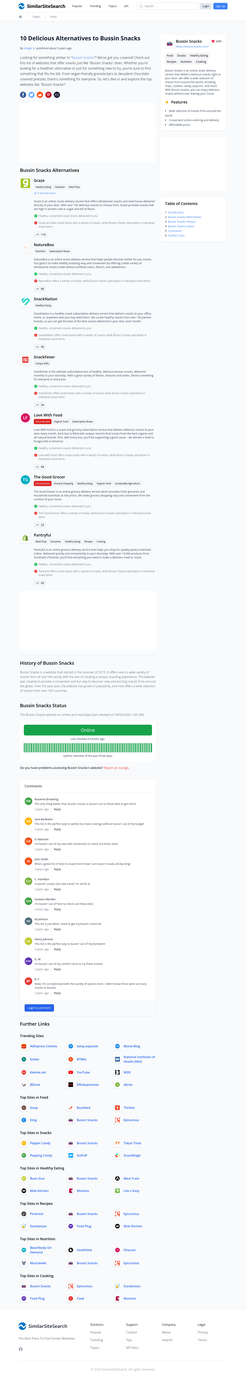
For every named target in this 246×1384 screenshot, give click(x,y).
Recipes (88, 541)
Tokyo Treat (132, 1143)
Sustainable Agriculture (127, 483)
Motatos (83, 1191)
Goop (34, 1108)
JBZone (35, 1085)
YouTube (83, 1072)
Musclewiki (38, 1263)
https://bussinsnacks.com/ (192, 46)
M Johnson (41, 919)
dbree (128, 1085)
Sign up (220, 6)
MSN (127, 1072)
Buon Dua (37, 1178)
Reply (57, 809)
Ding (33, 1120)
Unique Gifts (42, 363)
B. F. (37, 979)
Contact (131, 1332)
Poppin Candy (40, 1143)
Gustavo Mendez (45, 899)
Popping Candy (41, 1155)
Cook (80, 1298)
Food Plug (84, 1226)
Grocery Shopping (63, 483)
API (126, 6)
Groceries (56, 541)
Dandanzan (38, 1226)
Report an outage (116, 768)
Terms (202, 1340)
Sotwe (34, 1059)
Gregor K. (30, 48)
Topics (113, 6)
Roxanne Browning (46, 799)
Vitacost (129, 1250)
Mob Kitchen (39, 1191)
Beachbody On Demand (41, 1250)
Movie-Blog (132, 1046)
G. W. (38, 959)
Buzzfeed (83, 1108)
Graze (39, 180)
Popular (77, 6)
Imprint (167, 1340)
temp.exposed (87, 1046)
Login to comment (39, 1008)
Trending (95, 6)
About (166, 1332)
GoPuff (82, 1155)
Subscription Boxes (59, 251)
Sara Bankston (44, 819)
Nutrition (60, 187)
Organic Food (61, 421)
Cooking (101, 541)
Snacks (181, 55)
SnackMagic (132, 1155)
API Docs (132, 1348)
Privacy (203, 1332)
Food (53, 16)
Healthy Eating (43, 187)
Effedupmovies (88, 1085)
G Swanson (41, 839)
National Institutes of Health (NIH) (139, 1059)
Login (205, 6)
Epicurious (131, 1120)
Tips (129, 1340)
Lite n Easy (131, 1191)
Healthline (84, 1250)
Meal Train (131, 1178)
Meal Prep (74, 187)
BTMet (81, 1059)
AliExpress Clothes (43, 1046)
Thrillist (129, 1108)
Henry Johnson (44, 939)
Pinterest (36, 1214)
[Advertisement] (88, 132)
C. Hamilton (42, 879)
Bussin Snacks (83, 57)
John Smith (41, 859)
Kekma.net (38, 1072)
